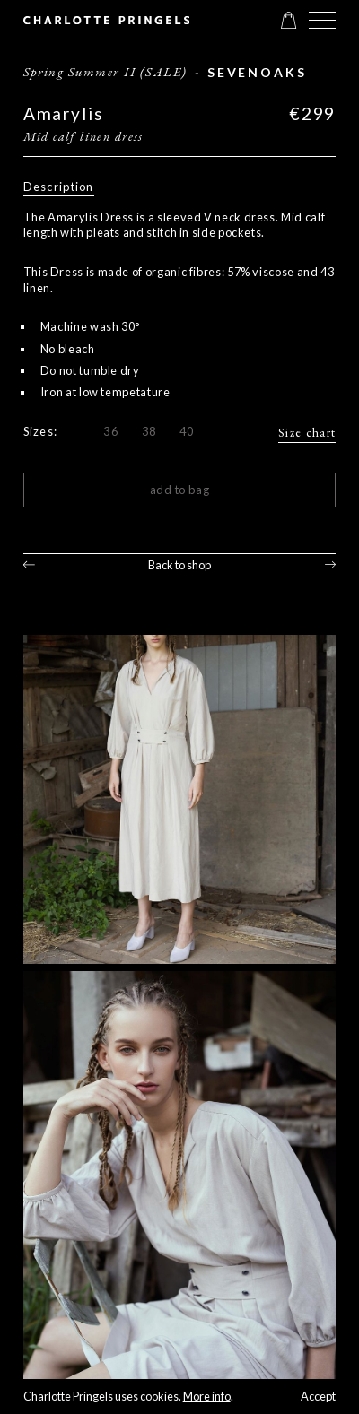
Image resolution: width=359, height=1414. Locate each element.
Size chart (307, 432)
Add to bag (180, 489)
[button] (323, 20)
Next (331, 565)
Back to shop (179, 565)
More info (207, 1396)
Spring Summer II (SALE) (105, 71)
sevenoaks (256, 72)
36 (110, 431)
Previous (29, 565)
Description (58, 186)
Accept (318, 1396)
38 (149, 431)
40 (187, 431)
